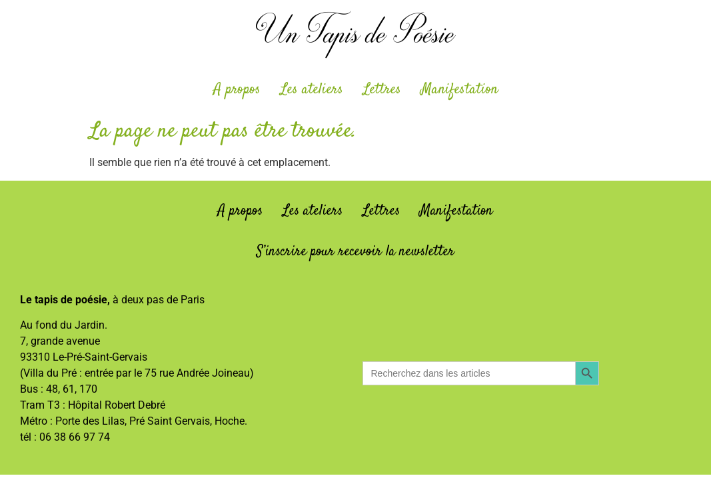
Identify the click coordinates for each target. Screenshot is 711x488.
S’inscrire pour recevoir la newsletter (355, 251)
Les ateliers (312, 89)
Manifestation (459, 89)
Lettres (382, 89)
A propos (237, 89)
